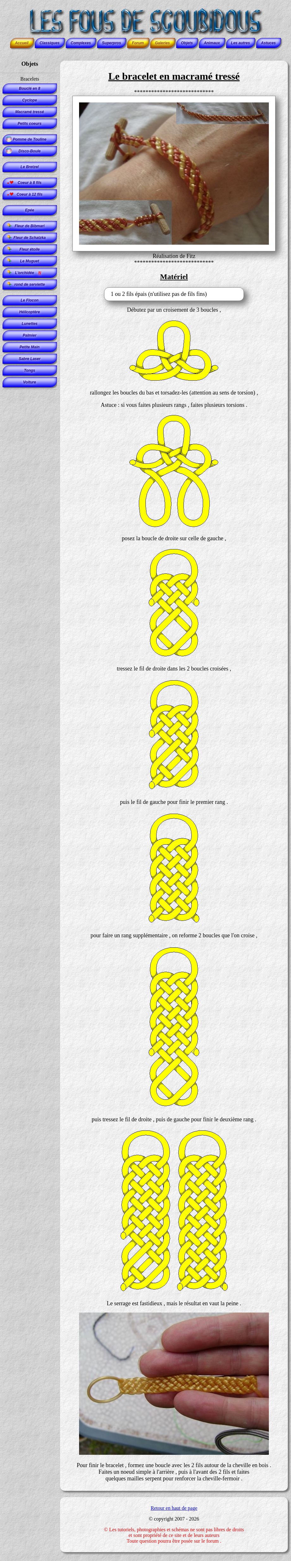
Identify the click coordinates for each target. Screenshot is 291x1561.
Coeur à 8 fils (29, 183)
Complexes (81, 43)
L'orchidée (29, 273)
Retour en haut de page (174, 1508)
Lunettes (29, 323)
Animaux (212, 43)
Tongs (29, 370)
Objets (187, 43)
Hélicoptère (29, 312)
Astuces (268, 43)
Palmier (29, 335)
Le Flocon (30, 300)
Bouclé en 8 (29, 88)
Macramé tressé (29, 112)
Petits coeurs (29, 123)
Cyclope (29, 100)
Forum (138, 43)
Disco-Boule (29, 151)
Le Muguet (29, 261)
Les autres (240, 43)
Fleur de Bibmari (30, 226)
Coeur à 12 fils (29, 194)
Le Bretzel (30, 167)
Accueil (21, 43)
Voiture (29, 382)
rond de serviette (29, 284)
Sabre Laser (29, 359)
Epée (29, 210)
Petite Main (30, 347)
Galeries (162, 43)
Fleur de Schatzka (29, 238)
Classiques (49, 43)
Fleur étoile (29, 249)
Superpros (111, 43)
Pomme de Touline (29, 139)
